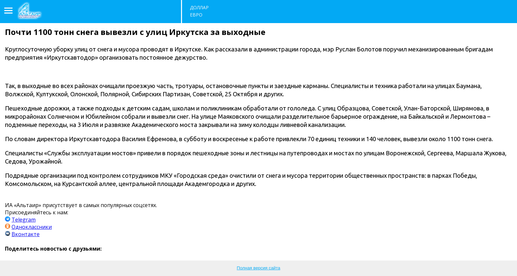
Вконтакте (26, 234)
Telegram (24, 219)
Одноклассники (32, 226)
